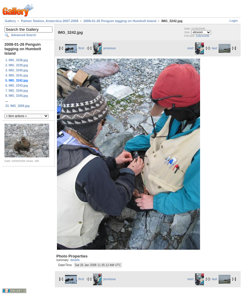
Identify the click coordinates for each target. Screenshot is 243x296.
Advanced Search (23, 35)
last (221, 48)
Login (234, 20)
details (75, 260)
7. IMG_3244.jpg (16, 90)
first (74, 48)
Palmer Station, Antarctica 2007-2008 (49, 21)
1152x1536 (202, 35)
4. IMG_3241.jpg (16, 75)
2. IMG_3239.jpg (16, 65)
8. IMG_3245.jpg (16, 95)
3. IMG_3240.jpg (16, 70)
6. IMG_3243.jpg (16, 85)
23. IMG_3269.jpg (17, 106)
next (195, 48)
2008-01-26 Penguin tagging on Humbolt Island (119, 21)
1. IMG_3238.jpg (16, 60)
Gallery (10, 21)
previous (104, 48)
